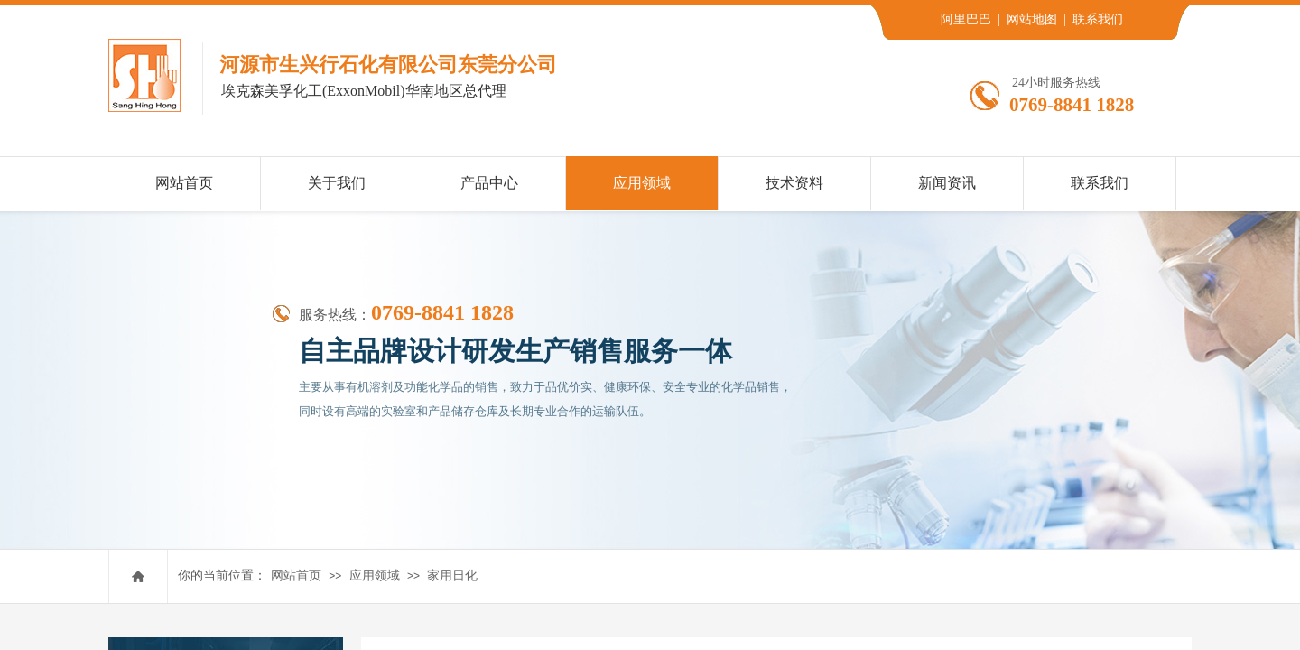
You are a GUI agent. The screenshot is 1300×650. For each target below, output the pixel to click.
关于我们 (337, 182)
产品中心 (489, 182)
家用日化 (452, 575)
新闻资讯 (947, 182)
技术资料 (794, 182)
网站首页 (296, 575)
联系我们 (1099, 182)
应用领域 (374, 575)
